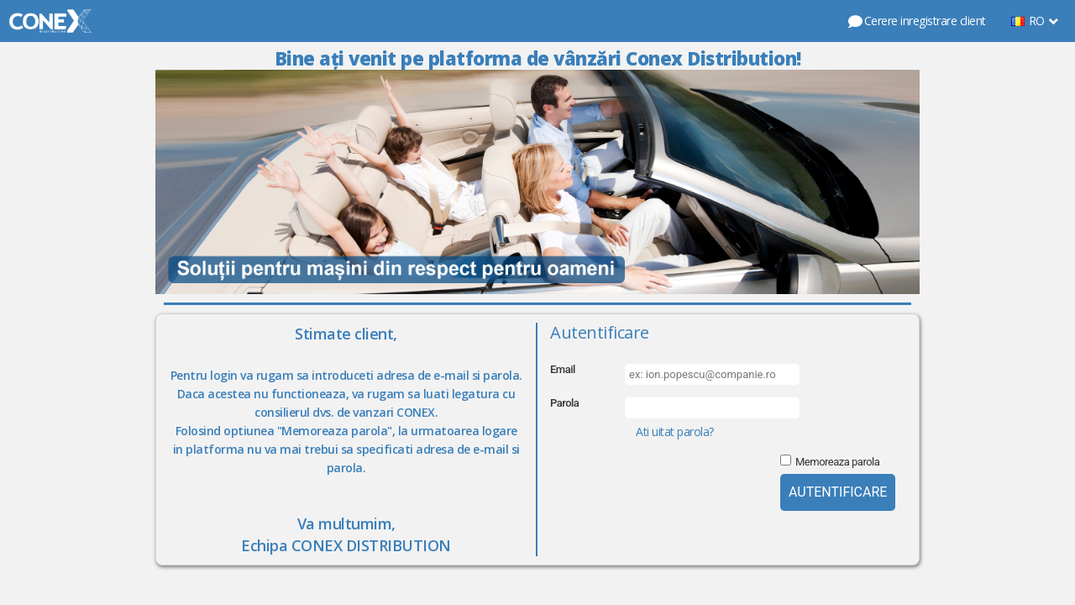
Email (562, 369)
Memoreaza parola (837, 461)
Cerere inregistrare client (916, 21)
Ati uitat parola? (675, 431)
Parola (564, 403)
